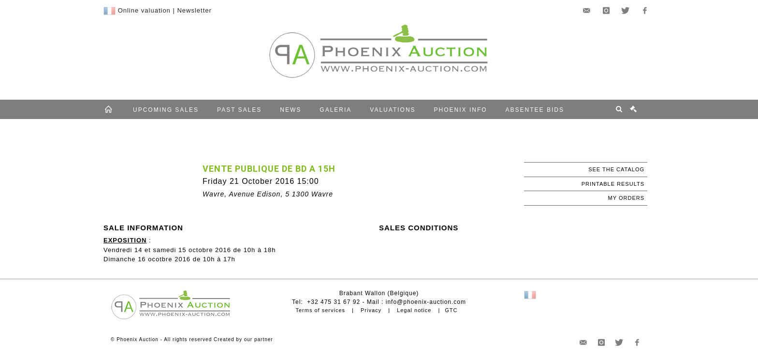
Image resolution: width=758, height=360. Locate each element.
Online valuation (144, 10)
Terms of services (320, 310)
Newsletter (194, 10)
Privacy (371, 310)
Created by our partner (243, 339)
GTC (451, 310)
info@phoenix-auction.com (426, 302)
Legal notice (414, 310)
